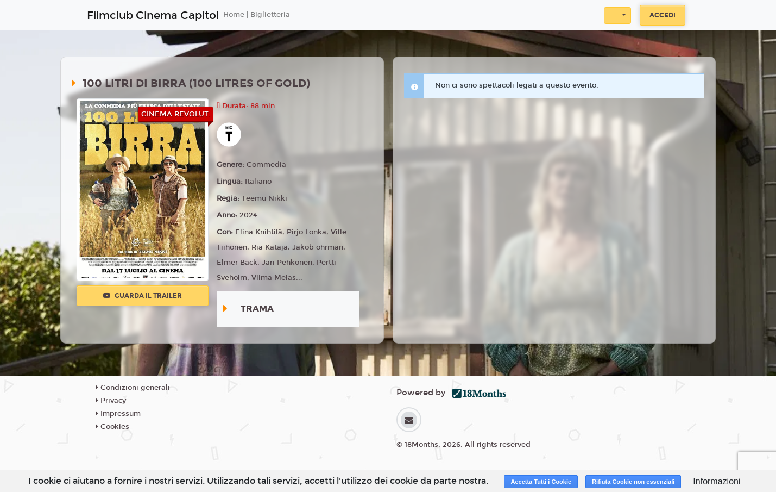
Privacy (111, 400)
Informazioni (716, 481)
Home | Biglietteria (256, 14)
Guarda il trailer (142, 296)
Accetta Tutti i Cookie (540, 481)
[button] (617, 15)
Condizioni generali (133, 387)
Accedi (662, 15)
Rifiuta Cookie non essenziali (633, 481)
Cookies (112, 426)
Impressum (118, 413)
